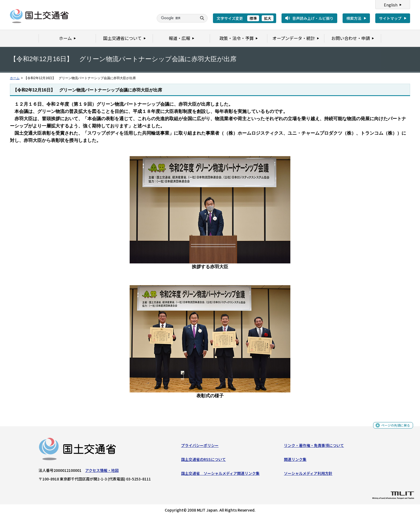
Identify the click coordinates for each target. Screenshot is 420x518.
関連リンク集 (295, 460)
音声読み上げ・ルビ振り (312, 18)
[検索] (176, 18)
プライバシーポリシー (200, 446)
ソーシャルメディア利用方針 (308, 474)
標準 (253, 18)
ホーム (15, 78)
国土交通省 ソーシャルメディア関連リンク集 (220, 474)
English (391, 5)
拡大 (267, 18)
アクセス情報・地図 (102, 471)
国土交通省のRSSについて (203, 460)
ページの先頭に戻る (393, 427)
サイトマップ (390, 18)
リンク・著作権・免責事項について (314, 446)
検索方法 (353, 18)
